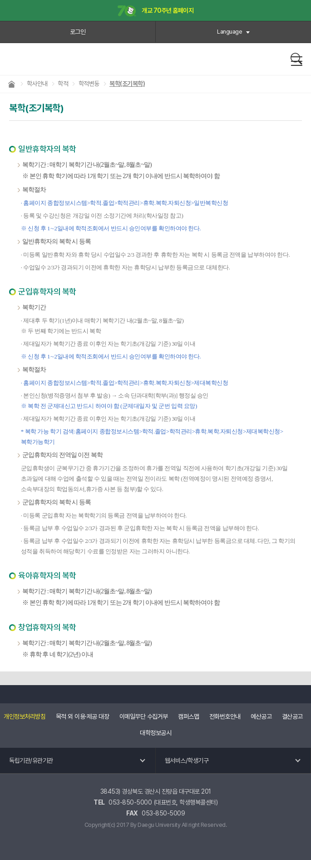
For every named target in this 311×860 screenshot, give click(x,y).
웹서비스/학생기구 (187, 760)
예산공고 (261, 716)
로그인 (78, 31)
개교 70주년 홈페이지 (156, 11)
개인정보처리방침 (24, 716)
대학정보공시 (155, 732)
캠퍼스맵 (188, 716)
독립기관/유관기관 (31, 760)
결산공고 (292, 716)
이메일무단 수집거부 (143, 716)
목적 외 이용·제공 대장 (82, 716)
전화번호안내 (225, 716)
